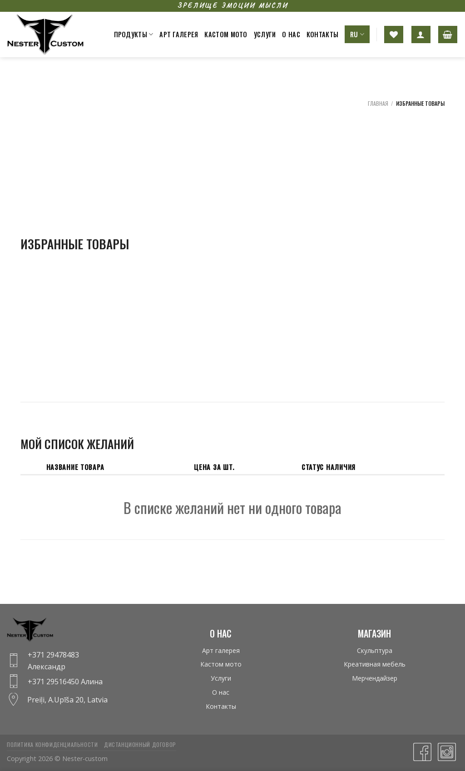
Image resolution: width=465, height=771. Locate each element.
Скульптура (374, 650)
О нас (291, 34)
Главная (378, 103)
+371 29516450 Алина (65, 682)
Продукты (133, 34)
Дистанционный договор (140, 744)
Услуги (265, 34)
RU (357, 34)
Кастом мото (225, 34)
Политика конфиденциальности (52, 744)
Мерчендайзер (374, 678)
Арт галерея (178, 34)
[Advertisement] (399, 247)
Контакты (322, 34)
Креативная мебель (375, 664)
